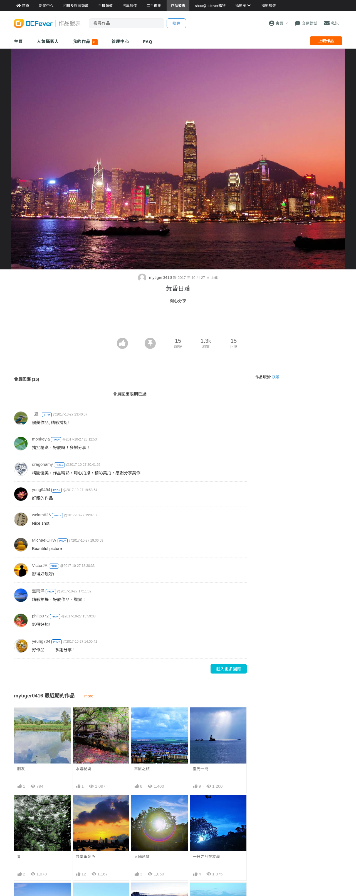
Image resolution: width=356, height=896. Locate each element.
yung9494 (41, 489)
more (88, 696)
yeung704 (41, 641)
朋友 (21, 769)
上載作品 (326, 41)
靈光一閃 (200, 769)
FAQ (147, 41)
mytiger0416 (155, 277)
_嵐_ (36, 414)
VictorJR (40, 565)
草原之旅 (142, 769)
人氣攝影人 (48, 41)
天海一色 (200, 892)
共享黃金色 (85, 856)
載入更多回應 (228, 669)
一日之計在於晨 (206, 856)
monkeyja (41, 439)
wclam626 (41, 514)
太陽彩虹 (142, 856)
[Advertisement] (178, 322)
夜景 (275, 377)
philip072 (40, 616)
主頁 (18, 41)
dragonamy (42, 464)
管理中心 (120, 41)
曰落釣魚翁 (144, 892)
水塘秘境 (83, 769)
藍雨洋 (38, 591)
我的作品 (85, 42)
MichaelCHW (44, 540)
